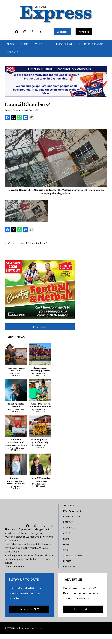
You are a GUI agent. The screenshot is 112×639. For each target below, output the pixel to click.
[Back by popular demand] (16, 391)
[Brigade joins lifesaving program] (40, 355)
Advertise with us (83, 613)
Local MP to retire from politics (40, 484)
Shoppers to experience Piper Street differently (15, 485)
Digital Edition (39, 327)
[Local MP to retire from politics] (40, 469)
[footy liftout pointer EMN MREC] (40, 290)
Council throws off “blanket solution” (28, 243)
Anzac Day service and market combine (40, 407)
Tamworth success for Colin (16, 370)
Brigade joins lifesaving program (40, 370)
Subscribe (62, 31)
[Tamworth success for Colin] (16, 355)
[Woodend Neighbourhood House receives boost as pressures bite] (16, 430)
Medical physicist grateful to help (40, 445)
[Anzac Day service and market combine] (40, 391)
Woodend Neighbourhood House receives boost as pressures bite (16, 446)
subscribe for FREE (29, 613)
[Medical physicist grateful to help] (40, 430)
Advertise (84, 31)
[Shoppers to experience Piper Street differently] (16, 469)
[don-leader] (56, 81)
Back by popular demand (16, 406)
